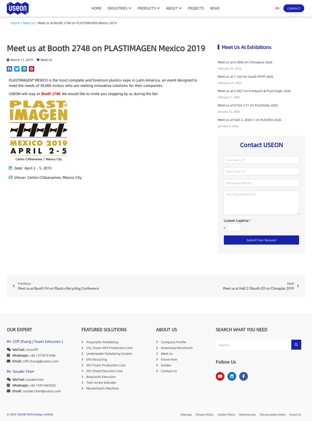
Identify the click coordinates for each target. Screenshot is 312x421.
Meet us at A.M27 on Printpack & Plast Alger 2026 (254, 90)
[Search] (296, 345)
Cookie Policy (226, 414)
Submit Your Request (261, 240)
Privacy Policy (205, 414)
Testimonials (247, 414)
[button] (9, 69)
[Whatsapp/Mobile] (261, 183)
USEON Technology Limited (35, 414)
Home (15, 22)
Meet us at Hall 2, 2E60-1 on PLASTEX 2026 (249, 119)
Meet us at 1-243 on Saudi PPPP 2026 (245, 76)
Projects (196, 8)
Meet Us (29, 22)
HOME (96, 8)
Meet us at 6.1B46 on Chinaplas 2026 (245, 62)
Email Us (295, 414)
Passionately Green (273, 414)
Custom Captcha (237, 221)
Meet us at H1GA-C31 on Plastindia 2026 (248, 105)
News (215, 8)
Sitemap (186, 414)
